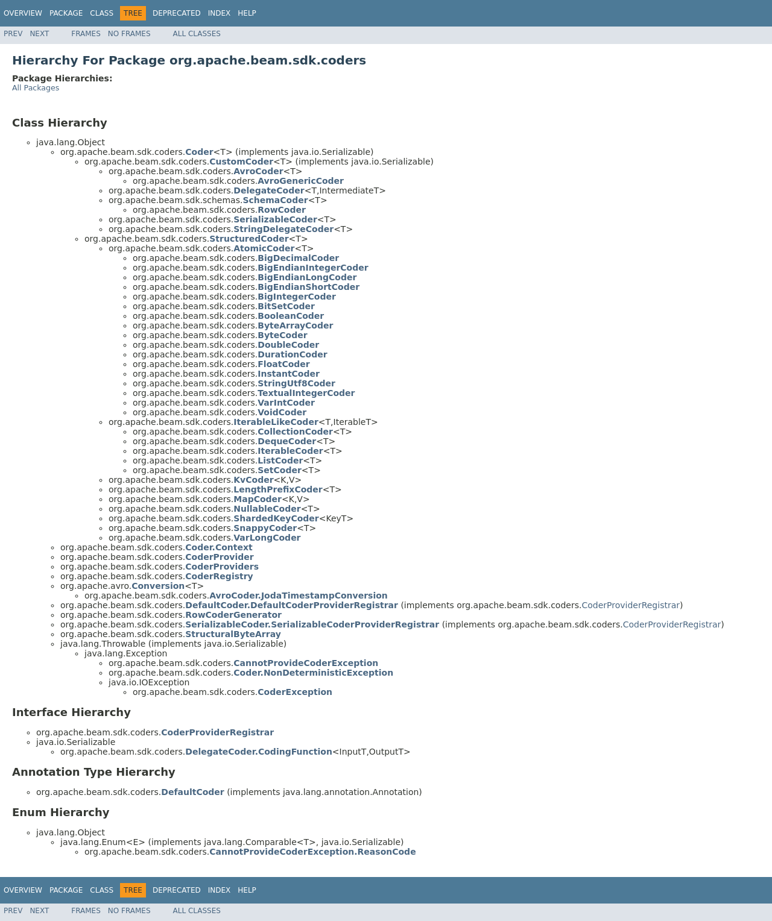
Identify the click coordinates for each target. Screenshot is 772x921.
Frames (86, 34)
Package (66, 13)
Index (219, 13)
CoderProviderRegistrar (630, 605)
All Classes (197, 34)
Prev (13, 34)
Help (247, 13)
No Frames (129, 34)
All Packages (35, 87)
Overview (23, 13)
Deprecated (177, 13)
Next (39, 34)
